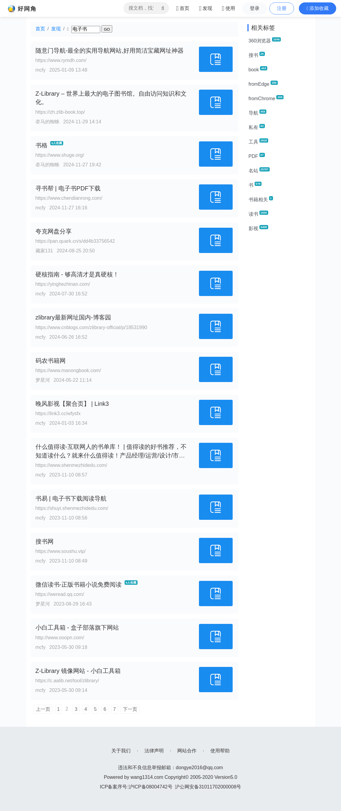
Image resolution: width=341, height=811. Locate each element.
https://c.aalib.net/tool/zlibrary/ (67, 680)
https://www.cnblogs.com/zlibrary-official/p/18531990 (91, 327)
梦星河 (43, 380)
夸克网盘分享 (54, 231)
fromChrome (266, 98)
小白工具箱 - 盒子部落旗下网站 (77, 627)
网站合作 (187, 750)
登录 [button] (254, 8)
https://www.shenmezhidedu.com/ (71, 465)
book (258, 69)
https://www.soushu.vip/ (61, 551)
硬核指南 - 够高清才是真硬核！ (77, 274)
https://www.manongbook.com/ (68, 370)
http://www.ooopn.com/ (60, 637)
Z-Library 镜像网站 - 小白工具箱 (78, 671)
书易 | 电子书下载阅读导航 (71, 498)
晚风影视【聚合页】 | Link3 (72, 403)
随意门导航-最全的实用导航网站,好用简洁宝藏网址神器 (110, 50)
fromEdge (263, 84)
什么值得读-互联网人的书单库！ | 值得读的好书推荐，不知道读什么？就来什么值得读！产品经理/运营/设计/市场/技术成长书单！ (111, 455)
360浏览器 (265, 40)
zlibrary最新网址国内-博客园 (73, 317)
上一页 (43, 709)
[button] (317, 8)
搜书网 (45, 541)
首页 (40, 28)
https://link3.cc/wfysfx (58, 413)
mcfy (41, 69)
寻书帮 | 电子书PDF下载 (68, 188)
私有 (257, 127)
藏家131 (44, 250)
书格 (42, 145)
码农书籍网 (51, 360)
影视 (258, 228)
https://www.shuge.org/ (60, 155)
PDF (257, 156)
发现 (56, 28)
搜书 (257, 55)
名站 (259, 170)
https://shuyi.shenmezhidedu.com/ (72, 508)
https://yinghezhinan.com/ (63, 284)
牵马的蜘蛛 (48, 121)
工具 (258, 141)
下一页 (130, 709)
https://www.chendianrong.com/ (69, 198)
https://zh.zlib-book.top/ (60, 112)
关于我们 (121, 750)
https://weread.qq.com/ (60, 594)
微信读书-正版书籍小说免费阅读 (79, 584)
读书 (258, 214)
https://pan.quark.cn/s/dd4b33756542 (75, 241)
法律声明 (154, 750)
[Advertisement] (279, 327)
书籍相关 (261, 199)
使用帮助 (220, 750)
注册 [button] (282, 8)
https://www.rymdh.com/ (61, 60)
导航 (258, 112)
